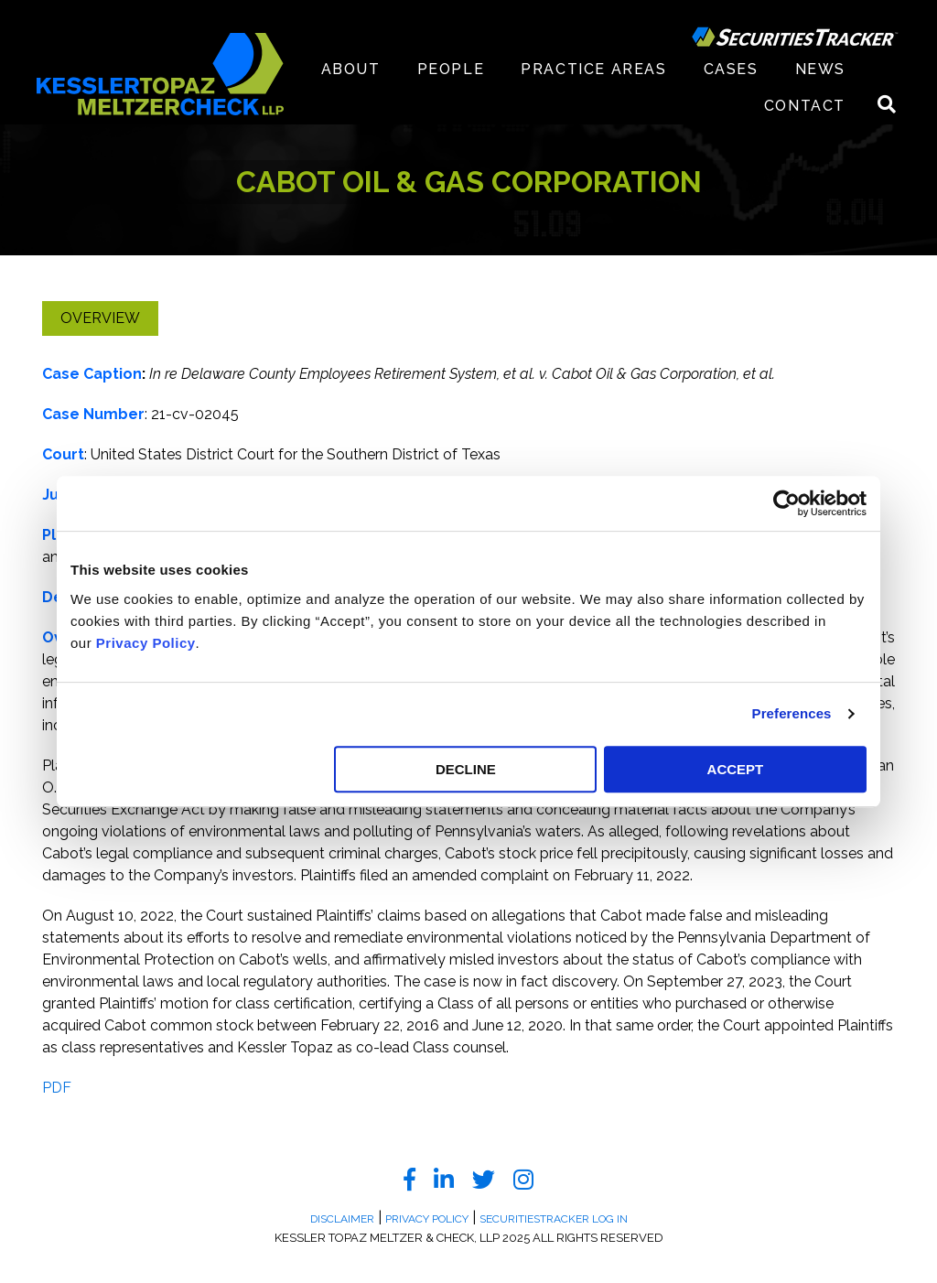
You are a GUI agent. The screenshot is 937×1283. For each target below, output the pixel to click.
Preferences (792, 713)
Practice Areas (593, 69)
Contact (804, 105)
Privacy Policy (146, 643)
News (820, 69)
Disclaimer (342, 1219)
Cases (731, 69)
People (451, 69)
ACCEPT (735, 769)
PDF (56, 1087)
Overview (100, 318)
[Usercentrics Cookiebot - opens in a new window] (786, 503)
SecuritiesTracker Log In (553, 1219)
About (351, 69)
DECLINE (466, 769)
